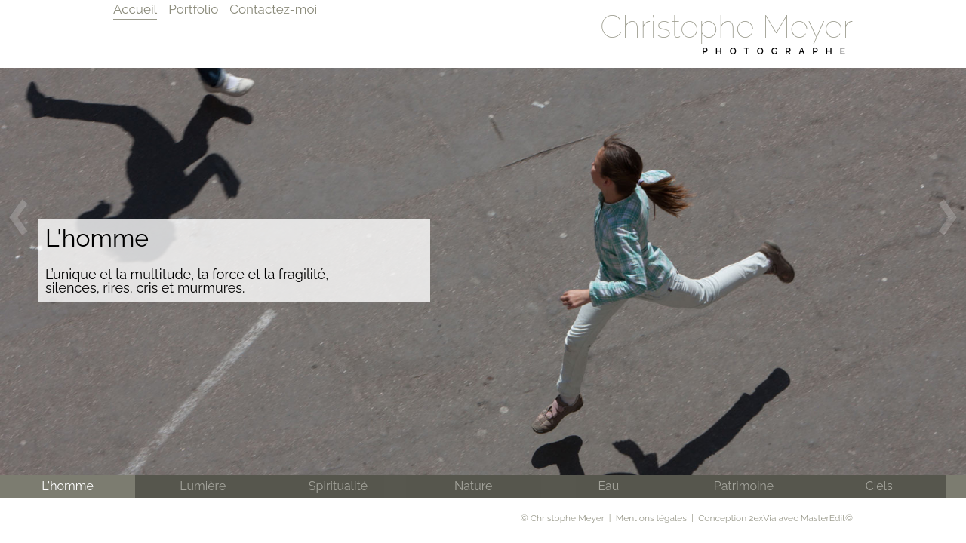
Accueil (135, 9)
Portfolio (193, 9)
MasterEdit (823, 518)
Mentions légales (651, 518)
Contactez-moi (273, 9)
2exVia (762, 518)
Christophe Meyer (726, 26)
